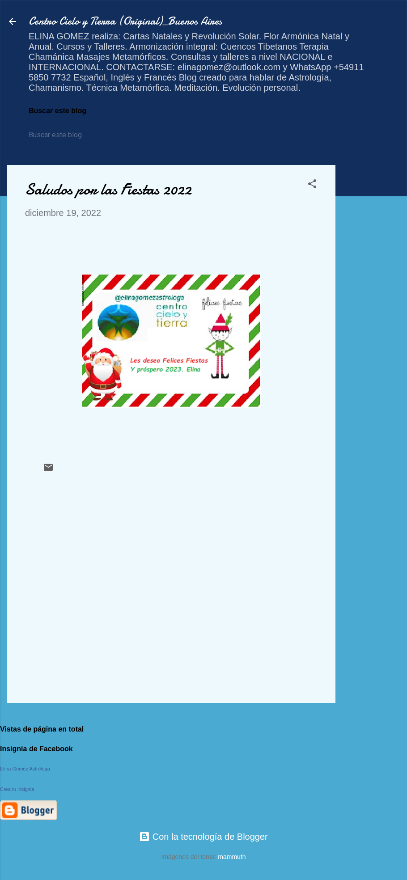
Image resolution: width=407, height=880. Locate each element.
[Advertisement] (371, 299)
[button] (312, 184)
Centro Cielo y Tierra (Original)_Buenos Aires (125, 21)
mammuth (232, 856)
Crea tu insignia (17, 789)
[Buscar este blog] (69, 135)
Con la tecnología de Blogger (203, 837)
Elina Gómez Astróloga (25, 768)
